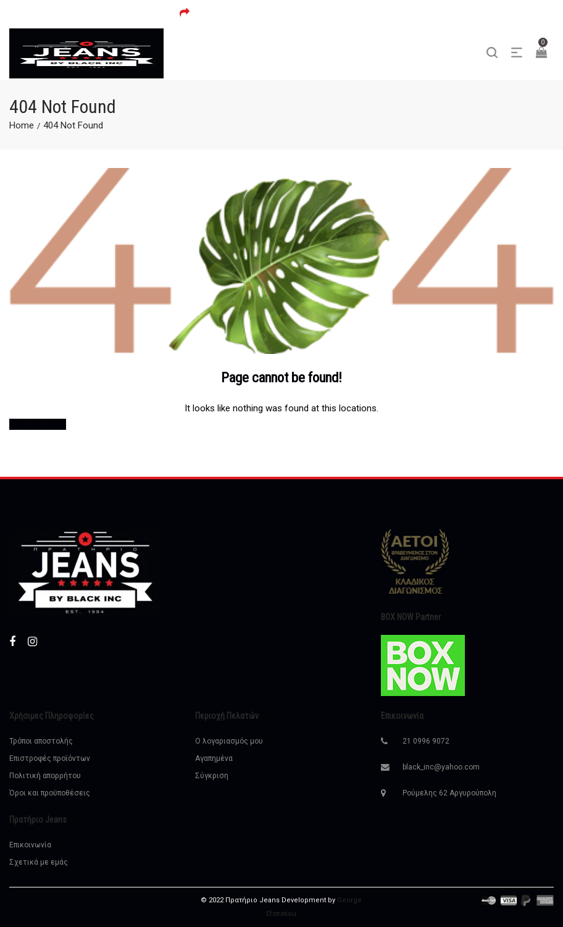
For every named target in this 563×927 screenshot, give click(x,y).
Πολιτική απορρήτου (45, 775)
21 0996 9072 (425, 741)
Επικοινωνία (30, 845)
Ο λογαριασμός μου (229, 741)
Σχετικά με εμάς (38, 862)
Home (21, 125)
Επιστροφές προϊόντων (49, 758)
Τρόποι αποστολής (41, 741)
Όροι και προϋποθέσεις (49, 793)
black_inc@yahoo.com (441, 767)
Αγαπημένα (214, 758)
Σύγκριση (211, 775)
